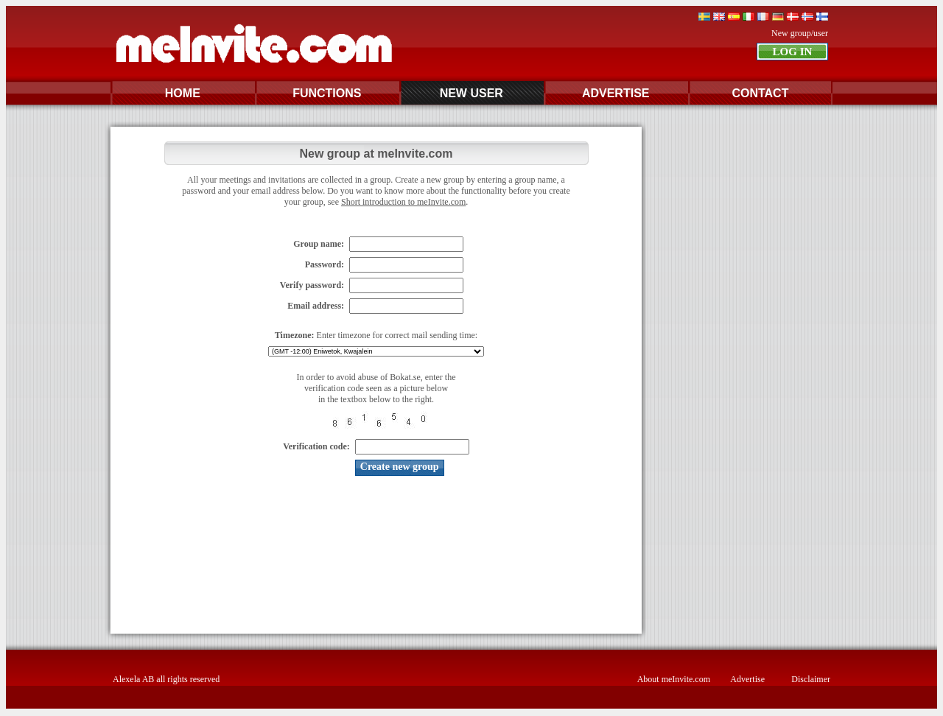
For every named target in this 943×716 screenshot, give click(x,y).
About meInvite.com (673, 679)
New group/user (799, 33)
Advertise (747, 679)
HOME (182, 93)
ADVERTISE (616, 93)
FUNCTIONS (326, 93)
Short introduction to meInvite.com (403, 202)
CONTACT (760, 93)
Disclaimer (810, 679)
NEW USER (471, 93)
